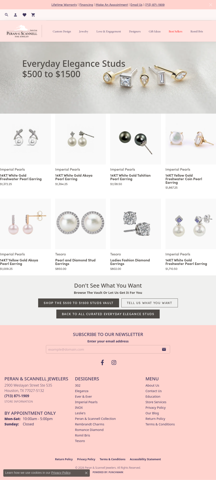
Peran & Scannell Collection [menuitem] (95, 419)
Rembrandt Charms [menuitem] (89, 424)
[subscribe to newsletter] (164, 349)
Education (152, 396)
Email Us (136, 4)
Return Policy (155, 419)
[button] (6, 14)
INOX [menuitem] (79, 407)
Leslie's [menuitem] (80, 413)
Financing (86, 4)
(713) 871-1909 (155, 4)
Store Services (155, 402)
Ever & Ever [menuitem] (83, 396)
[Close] (210, 5)
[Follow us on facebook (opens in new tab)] (102, 362)
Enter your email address (108, 341)
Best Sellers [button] (175, 31)
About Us (152, 385)
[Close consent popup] (86, 473)
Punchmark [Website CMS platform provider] (116, 472)
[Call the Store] (16, 395)
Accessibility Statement (145, 459)
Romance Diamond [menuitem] (89, 430)
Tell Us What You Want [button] (149, 302)
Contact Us (153, 391)
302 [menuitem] (78, 385)
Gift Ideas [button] (155, 31)
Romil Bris (196, 31)
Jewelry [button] (83, 31)
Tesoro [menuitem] (80, 441)
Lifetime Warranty (64, 4)
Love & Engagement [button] (108, 31)
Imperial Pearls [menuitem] (86, 402)
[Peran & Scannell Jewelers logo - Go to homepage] (25, 30)
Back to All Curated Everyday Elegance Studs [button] (108, 314)
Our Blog (152, 413)
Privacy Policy (155, 407)
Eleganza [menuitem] (81, 391)
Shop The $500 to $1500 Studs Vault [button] (78, 302)
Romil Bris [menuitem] (82, 435)
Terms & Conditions (160, 424)
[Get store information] (18, 401)
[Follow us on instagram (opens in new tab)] (113, 362)
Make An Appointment (112, 4)
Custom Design (62, 31)
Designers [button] (135, 31)
